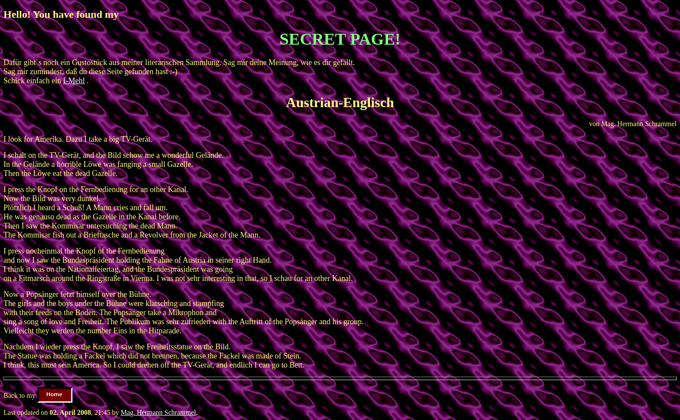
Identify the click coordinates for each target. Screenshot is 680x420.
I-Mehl (74, 80)
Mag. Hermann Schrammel (158, 412)
